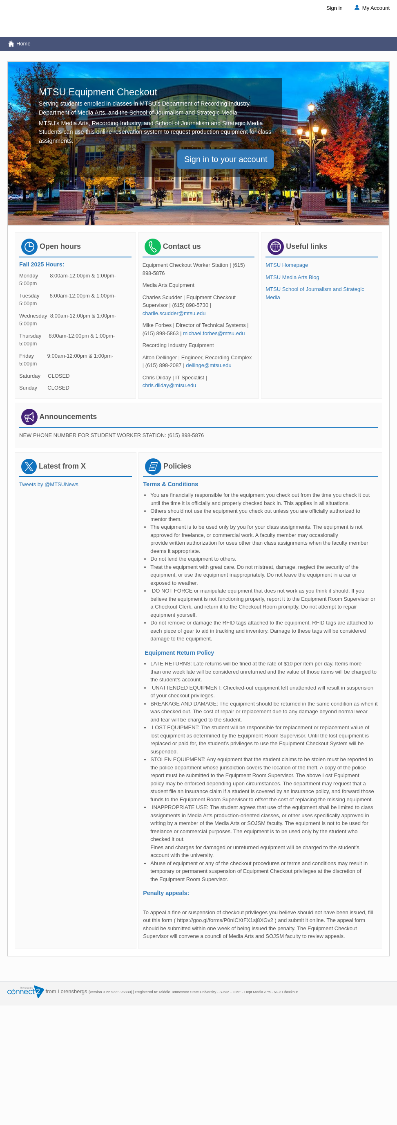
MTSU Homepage (286, 265)
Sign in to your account (225, 159)
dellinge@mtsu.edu (208, 365)
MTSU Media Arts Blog (292, 277)
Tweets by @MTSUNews (48, 484)
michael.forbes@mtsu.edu (214, 333)
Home (19, 44)
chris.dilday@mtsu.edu (169, 385)
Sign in (334, 8)
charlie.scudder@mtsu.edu (174, 313)
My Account (371, 8)
